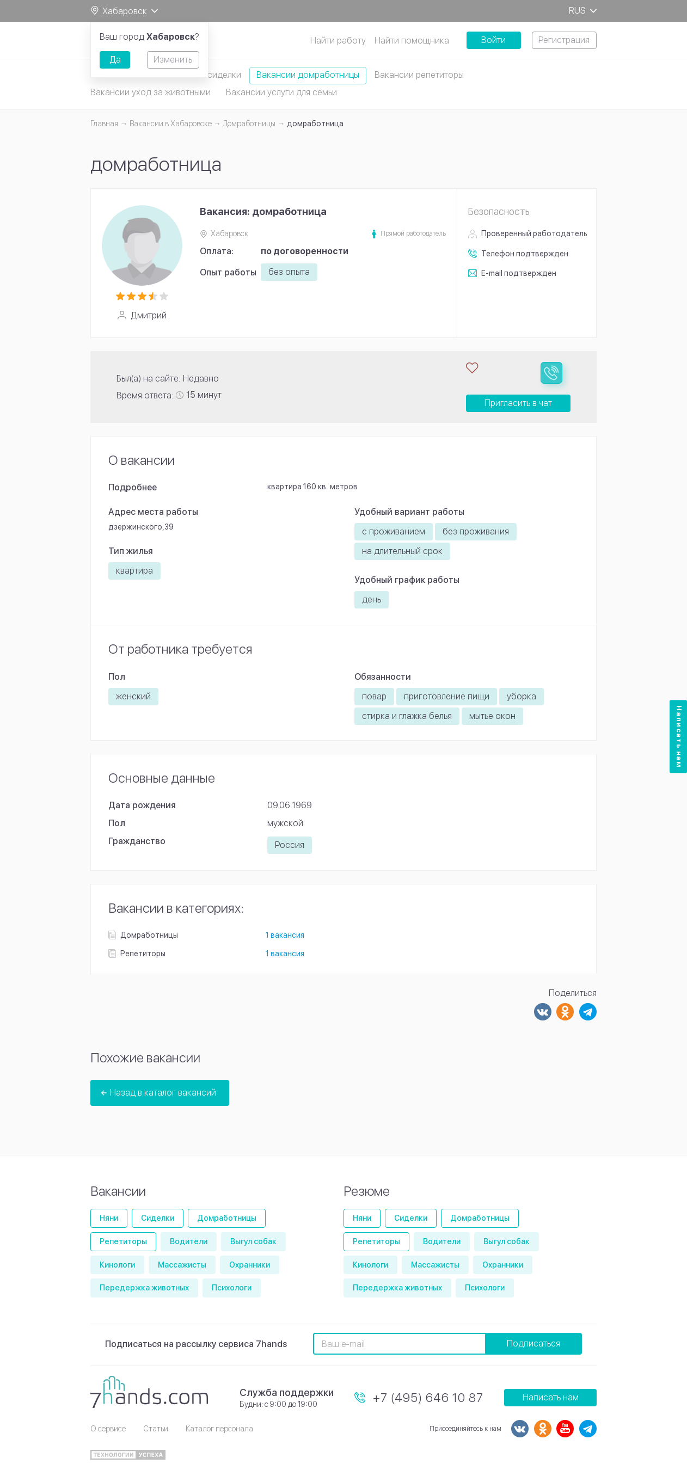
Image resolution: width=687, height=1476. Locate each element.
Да (115, 59)
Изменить (173, 59)
